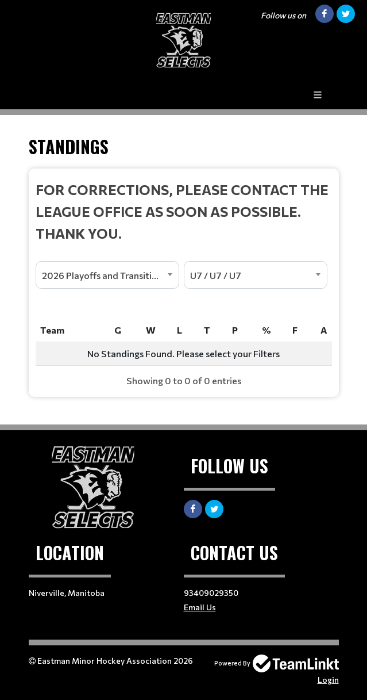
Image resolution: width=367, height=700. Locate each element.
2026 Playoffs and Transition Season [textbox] (110, 275)
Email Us (200, 607)
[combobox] (107, 275)
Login (328, 679)
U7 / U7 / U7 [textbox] (215, 275)
